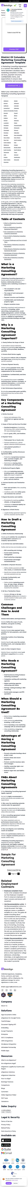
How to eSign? (6, 1078)
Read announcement (17, 21)
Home (3, 10)
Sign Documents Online (8, 1015)
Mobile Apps (5, 1050)
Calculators (5, 1101)
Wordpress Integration (8, 1044)
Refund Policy (5, 1128)
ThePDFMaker (5, 1021)
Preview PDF (14, 49)
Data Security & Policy (8, 1131)
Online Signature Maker (8, 1095)
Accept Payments (7, 1031)
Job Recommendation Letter (14, 904)
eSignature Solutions (8, 1072)
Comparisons (5, 1085)
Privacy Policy (5, 1124)
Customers (4, 1091)
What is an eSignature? (8, 1060)
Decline (16, 1183)
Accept (9, 1183)
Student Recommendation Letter (15, 938)
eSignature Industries (8, 1075)
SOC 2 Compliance (7, 1037)
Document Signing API (8, 1024)
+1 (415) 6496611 (6, 1110)
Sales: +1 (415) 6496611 (14, 1)
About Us (4, 1006)
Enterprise (4, 1034)
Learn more (15, 1180)
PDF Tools (4, 1098)
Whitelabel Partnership (8, 1047)
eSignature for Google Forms (10, 1018)
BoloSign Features (7, 1082)
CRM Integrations (7, 1041)
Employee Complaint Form (13, 891)
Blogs (3, 1088)
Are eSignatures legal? (8, 1063)
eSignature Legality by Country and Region (12, 1068)
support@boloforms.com (13, 987)
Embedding (4, 1028)
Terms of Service (6, 1121)
